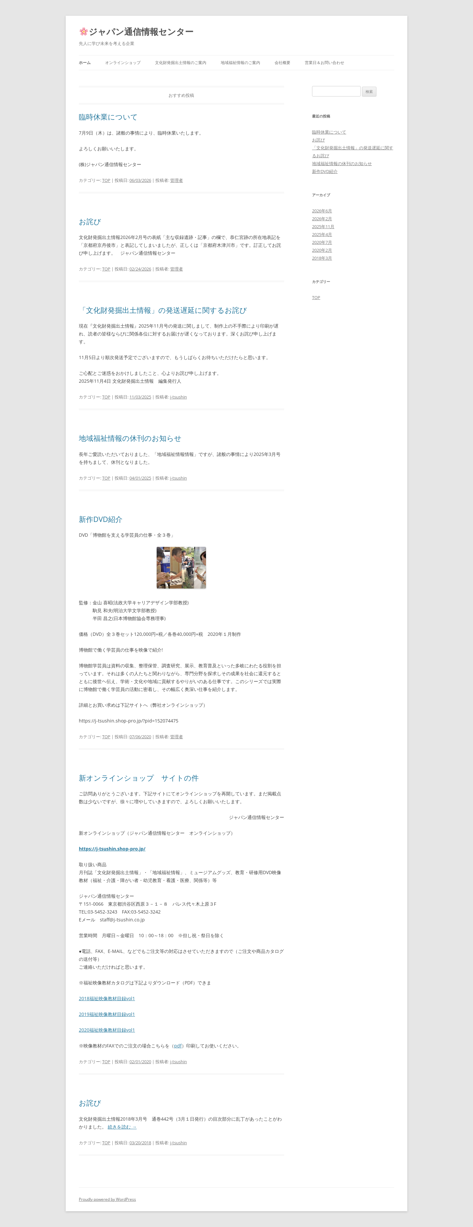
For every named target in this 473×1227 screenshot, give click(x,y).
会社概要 (282, 62)
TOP (106, 180)
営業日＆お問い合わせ (324, 62)
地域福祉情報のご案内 (240, 62)
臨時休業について (108, 116)
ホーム (85, 62)
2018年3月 (322, 258)
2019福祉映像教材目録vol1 (107, 1014)
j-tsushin (178, 397)
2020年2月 (322, 250)
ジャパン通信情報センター (136, 31)
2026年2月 (322, 219)
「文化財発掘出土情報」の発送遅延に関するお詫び (163, 310)
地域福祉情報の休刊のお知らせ (130, 438)
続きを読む (122, 1127)
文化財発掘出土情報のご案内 (180, 62)
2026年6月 (322, 211)
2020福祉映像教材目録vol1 (107, 1030)
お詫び (90, 221)
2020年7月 (322, 242)
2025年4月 (322, 234)
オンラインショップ (123, 62)
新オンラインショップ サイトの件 (139, 778)
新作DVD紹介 (101, 519)
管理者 (176, 180)
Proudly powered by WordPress (107, 1199)
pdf (178, 1046)
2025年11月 (323, 226)
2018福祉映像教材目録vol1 (107, 998)
